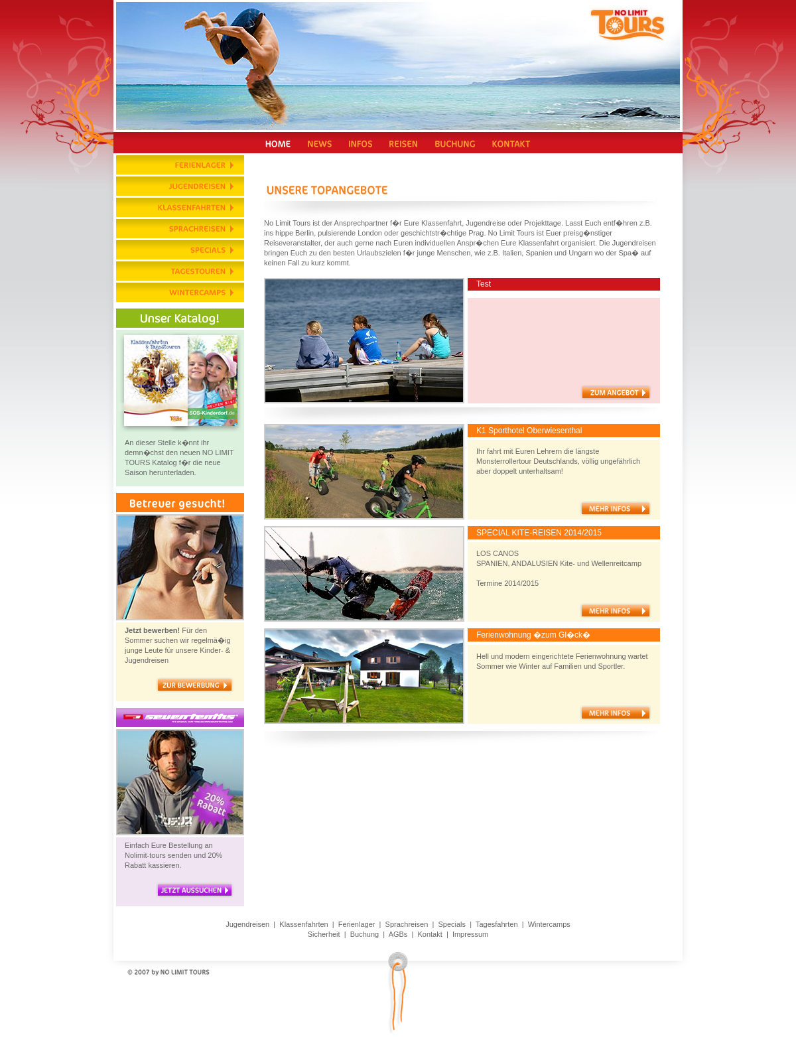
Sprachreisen (407, 924)
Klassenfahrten (303, 924)
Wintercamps (549, 924)
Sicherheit (324, 934)
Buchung (364, 934)
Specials (452, 924)
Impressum (470, 934)
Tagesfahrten (497, 924)
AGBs (398, 934)
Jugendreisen (247, 924)
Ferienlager (356, 924)
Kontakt (429, 934)
